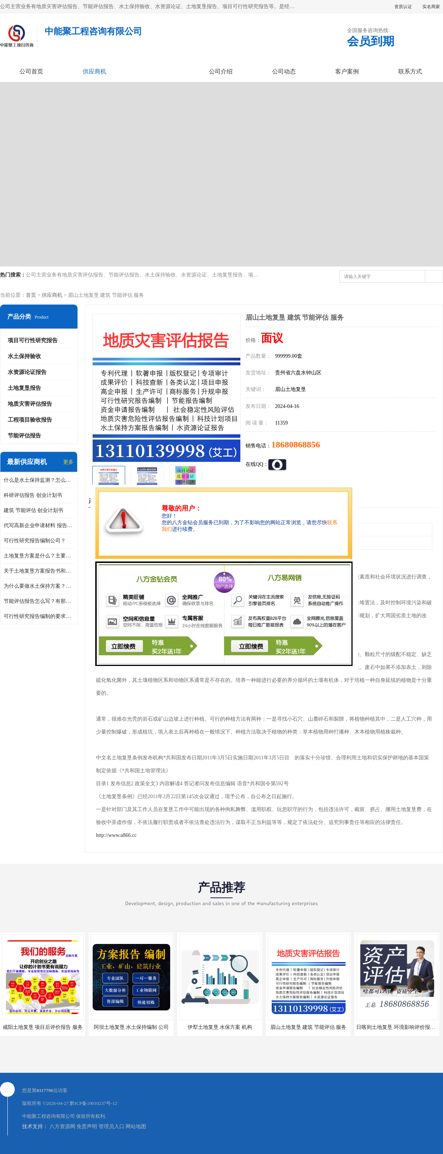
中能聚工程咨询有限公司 (48, 1116)
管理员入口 (111, 1126)
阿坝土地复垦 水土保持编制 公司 (131, 1027)
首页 (31, 295)
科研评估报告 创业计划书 (33, 495)
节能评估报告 (24, 436)
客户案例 (347, 71)
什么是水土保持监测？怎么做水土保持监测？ (39, 480)
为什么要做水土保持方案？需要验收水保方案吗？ (39, 586)
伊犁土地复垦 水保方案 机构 (220, 1027)
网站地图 (136, 1126)
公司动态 (284, 71)
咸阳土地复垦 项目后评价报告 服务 (43, 1027)
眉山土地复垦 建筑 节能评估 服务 (308, 1027)
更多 (68, 462)
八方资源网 (62, 1126)
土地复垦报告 (24, 388)
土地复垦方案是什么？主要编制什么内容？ (39, 556)
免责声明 (86, 1126)
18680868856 (295, 444)
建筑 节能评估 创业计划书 (33, 510)
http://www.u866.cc (116, 835)
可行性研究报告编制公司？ (35, 540)
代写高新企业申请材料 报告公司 (39, 525)
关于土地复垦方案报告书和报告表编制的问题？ (39, 571)
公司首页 (31, 71)
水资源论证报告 (27, 372)
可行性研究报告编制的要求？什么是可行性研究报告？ (39, 616)
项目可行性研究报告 (33, 340)
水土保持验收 (24, 356)
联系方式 (410, 71)
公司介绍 (221, 71)
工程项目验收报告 (30, 420)
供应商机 (94, 71)
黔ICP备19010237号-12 (93, 1103)
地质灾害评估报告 (30, 404)
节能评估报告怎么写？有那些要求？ (39, 601)
